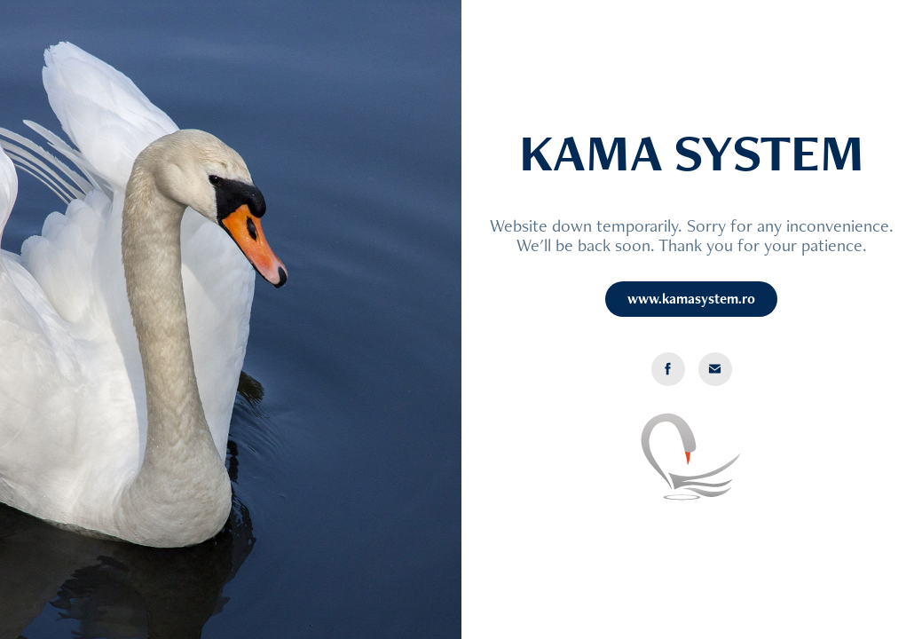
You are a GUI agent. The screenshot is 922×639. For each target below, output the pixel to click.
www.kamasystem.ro (691, 298)
